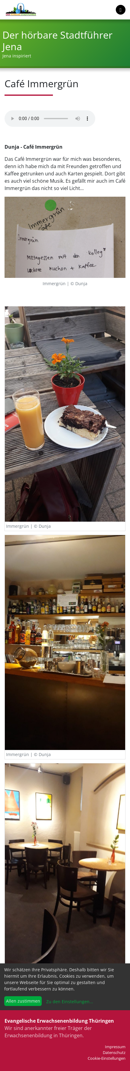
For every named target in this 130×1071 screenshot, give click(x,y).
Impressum (115, 1046)
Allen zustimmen (23, 1001)
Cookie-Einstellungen (106, 1058)
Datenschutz (114, 1052)
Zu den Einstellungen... (69, 1001)
